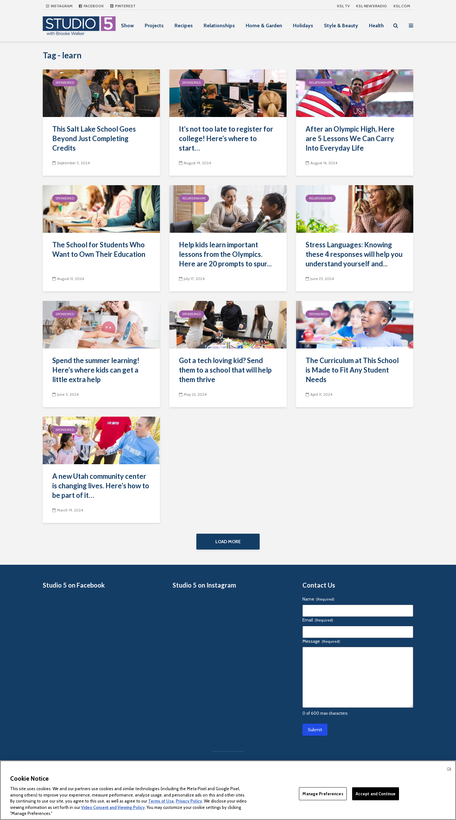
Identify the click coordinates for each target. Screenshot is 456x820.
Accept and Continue (376, 793)
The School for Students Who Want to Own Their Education (98, 249)
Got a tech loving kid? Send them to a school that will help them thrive (225, 370)
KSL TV (343, 5)
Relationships (219, 26)
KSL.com (401, 5)
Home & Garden (264, 26)
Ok (449, 768)
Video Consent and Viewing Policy (113, 807)
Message (321, 645)
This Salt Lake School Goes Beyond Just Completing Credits (94, 138)
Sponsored (65, 83)
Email (317, 624)
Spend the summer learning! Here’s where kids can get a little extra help (95, 370)
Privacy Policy (189, 801)
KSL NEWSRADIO (371, 5)
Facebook (91, 5)
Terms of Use (161, 801)
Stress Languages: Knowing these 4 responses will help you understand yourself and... (354, 254)
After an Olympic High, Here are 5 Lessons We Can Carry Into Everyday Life (350, 138)
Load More (228, 541)
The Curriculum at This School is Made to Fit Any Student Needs (352, 370)
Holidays (303, 26)
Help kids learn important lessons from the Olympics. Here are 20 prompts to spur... (225, 254)
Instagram (59, 5)
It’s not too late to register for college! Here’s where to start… (226, 138)
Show (127, 26)
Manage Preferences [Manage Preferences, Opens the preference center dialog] (322, 793)
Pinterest (123, 5)
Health (376, 26)
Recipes (183, 26)
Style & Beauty (341, 26)
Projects (154, 26)
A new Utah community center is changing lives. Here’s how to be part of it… (100, 485)
